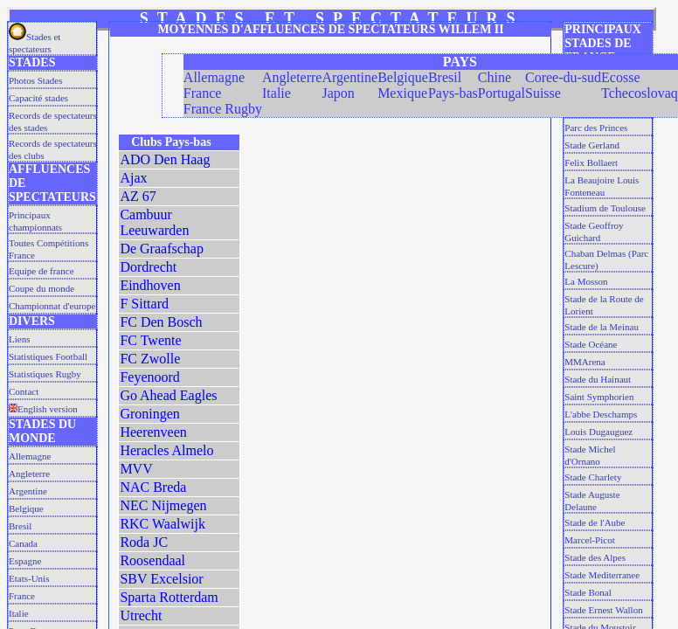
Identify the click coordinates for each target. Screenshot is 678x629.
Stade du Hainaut (597, 379)
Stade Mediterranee (602, 575)
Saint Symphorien (598, 396)
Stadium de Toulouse (605, 208)
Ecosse (620, 77)
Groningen (149, 413)
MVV (136, 468)
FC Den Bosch (161, 321)
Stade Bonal (587, 592)
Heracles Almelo (166, 450)
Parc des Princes (595, 127)
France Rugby (222, 108)
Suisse (543, 93)
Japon (338, 93)
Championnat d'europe (52, 306)
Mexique (402, 93)
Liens (19, 339)
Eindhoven (150, 285)
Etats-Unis (29, 578)
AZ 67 (138, 196)
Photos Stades (35, 80)
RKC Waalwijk (162, 523)
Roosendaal (152, 560)
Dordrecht (148, 266)
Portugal (501, 93)
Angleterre (29, 473)
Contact (23, 391)
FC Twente (150, 340)
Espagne (25, 561)
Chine (494, 77)
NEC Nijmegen (163, 505)
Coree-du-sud (563, 77)
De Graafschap (162, 248)
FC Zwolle (150, 358)
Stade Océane (590, 344)
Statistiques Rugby (45, 374)
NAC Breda (153, 487)
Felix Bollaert (591, 162)
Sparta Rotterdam (169, 597)
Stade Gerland (591, 145)
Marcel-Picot (589, 540)
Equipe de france (41, 271)
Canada (23, 543)
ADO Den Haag (165, 159)
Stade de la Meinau (601, 326)
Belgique (26, 508)
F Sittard (144, 303)
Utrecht (141, 615)
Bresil (20, 526)
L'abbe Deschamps (600, 414)
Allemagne (30, 456)
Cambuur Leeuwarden (154, 222)
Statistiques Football (48, 356)
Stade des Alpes (595, 557)
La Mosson (585, 281)
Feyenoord (149, 377)
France (22, 596)
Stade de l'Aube (594, 522)
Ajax (133, 177)
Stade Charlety (592, 477)
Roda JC (144, 542)
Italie (19, 613)
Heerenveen (153, 432)
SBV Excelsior (161, 578)
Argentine (28, 491)
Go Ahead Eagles (168, 395)
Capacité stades (38, 98)
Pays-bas (453, 93)
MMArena (584, 361)
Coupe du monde (41, 288)
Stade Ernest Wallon (603, 610)
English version (43, 409)
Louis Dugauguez (598, 431)
